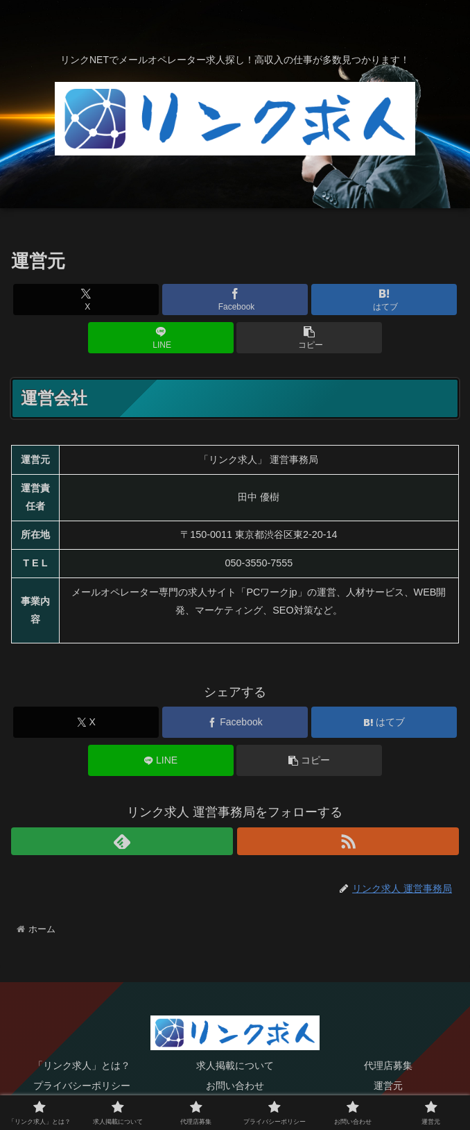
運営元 (388, 1085)
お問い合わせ (235, 1085)
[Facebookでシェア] (235, 299)
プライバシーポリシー (81, 1085)
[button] (309, 337)
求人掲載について (235, 1065)
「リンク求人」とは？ (81, 1065)
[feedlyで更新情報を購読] (122, 841)
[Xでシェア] (86, 299)
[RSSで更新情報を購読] (348, 841)
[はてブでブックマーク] (384, 299)
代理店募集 (388, 1065)
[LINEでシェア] (161, 337)
